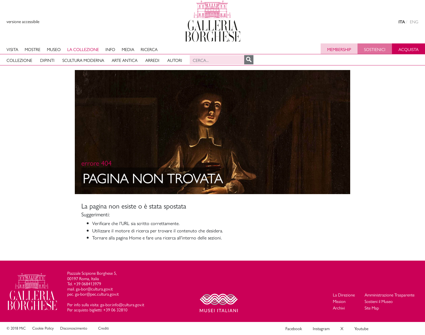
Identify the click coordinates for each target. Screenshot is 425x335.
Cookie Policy (43, 328)
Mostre (32, 49)
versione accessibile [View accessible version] (23, 21)
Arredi (152, 60)
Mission (339, 301)
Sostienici (374, 49)
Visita (12, 49)
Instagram (321, 328)
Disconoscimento (73, 328)
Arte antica (124, 60)
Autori (174, 60)
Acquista (408, 49)
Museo (54, 49)
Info (110, 49)
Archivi (339, 308)
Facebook (293, 328)
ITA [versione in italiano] (401, 21)
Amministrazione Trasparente (389, 295)
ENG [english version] (414, 21)
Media (128, 49)
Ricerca (149, 49)
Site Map (372, 308)
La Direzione (344, 295)
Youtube (361, 328)
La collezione (83, 49)
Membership (339, 49)
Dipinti (47, 60)
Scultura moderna (83, 60)
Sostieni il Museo (379, 301)
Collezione (19, 60)
